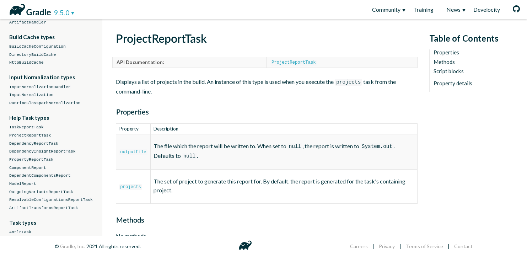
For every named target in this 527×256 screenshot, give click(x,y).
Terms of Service (424, 246)
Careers (359, 246)
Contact (463, 246)
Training (423, 9)
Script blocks (449, 71)
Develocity (486, 9)
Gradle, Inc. (73, 246)
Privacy (387, 246)
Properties (446, 52)
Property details (453, 83)
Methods (444, 62)
